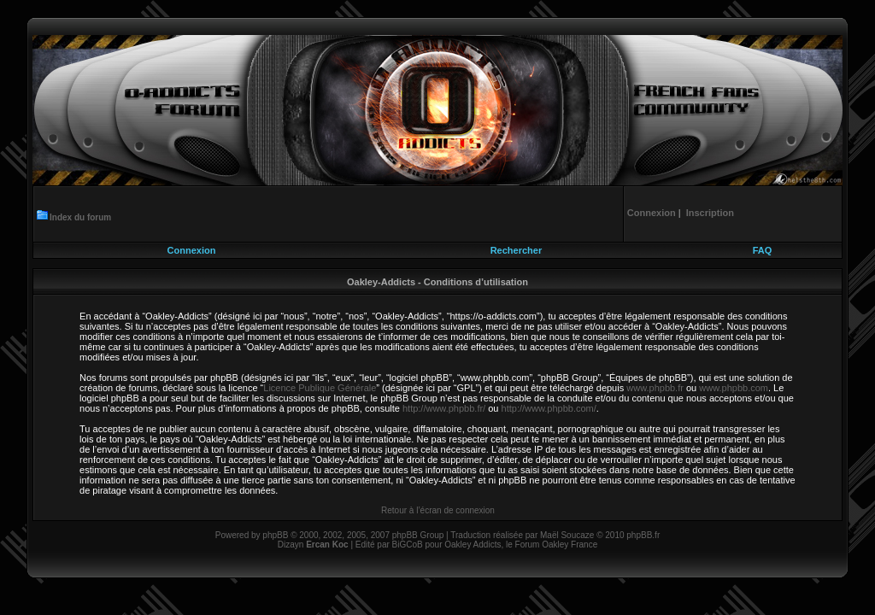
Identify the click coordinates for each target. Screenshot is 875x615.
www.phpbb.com (733, 388)
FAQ (762, 250)
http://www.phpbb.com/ (549, 408)
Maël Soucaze (567, 535)
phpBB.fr (643, 535)
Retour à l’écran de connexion (438, 510)
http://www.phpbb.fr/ (443, 408)
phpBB (275, 535)
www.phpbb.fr (655, 388)
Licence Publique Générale (319, 388)
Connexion (191, 250)
